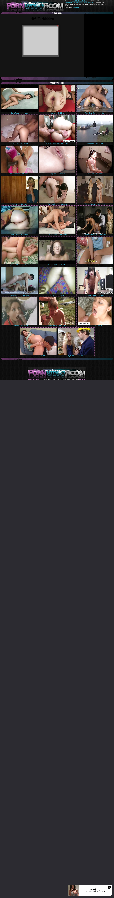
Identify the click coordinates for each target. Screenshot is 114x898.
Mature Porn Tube (70, 2)
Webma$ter (82, 379)
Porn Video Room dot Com (79, 0)
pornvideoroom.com (33, 379)
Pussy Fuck (76, 7)
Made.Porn (91, 2)
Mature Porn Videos (81, 2)
